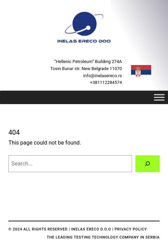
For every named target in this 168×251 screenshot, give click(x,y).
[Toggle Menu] (159, 97)
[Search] (147, 163)
